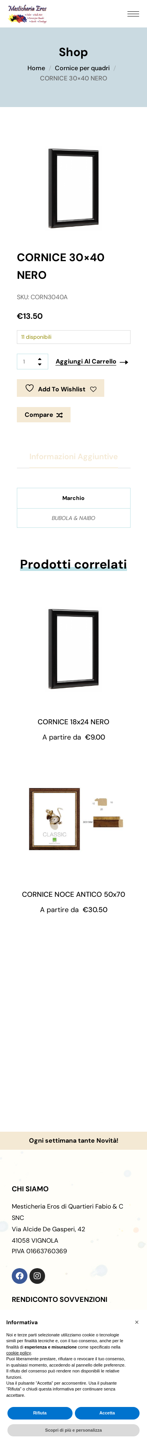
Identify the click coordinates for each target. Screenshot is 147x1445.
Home (36, 68)
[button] (137, 1322)
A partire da (73, 737)
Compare (39, 415)
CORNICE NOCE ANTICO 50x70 (73, 894)
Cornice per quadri (82, 68)
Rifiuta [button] (40, 1412)
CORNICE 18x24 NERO (73, 722)
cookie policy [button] (18, 1352)
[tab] (74, 456)
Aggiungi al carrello (86, 361)
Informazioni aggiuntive (73, 456)
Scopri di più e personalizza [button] (73, 1430)
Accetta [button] (107, 1412)
